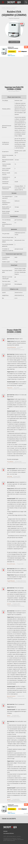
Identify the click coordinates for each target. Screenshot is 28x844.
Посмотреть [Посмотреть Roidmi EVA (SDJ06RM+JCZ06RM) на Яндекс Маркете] (12, 51)
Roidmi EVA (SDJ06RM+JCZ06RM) (13, 48)
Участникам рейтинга (8, 833)
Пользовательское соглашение (9, 838)
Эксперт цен (14, 2)
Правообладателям (11, 840)
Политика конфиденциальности (12, 839)
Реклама (5, 831)
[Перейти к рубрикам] (3, 2)
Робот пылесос (11, 55)
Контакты (19, 836)
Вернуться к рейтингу (14, 42)
